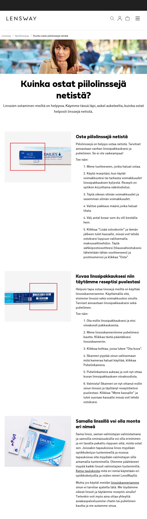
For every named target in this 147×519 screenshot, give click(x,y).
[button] (112, 18)
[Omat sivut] (120, 18)
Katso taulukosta (88, 471)
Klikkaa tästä (103, 337)
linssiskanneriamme (125, 482)
